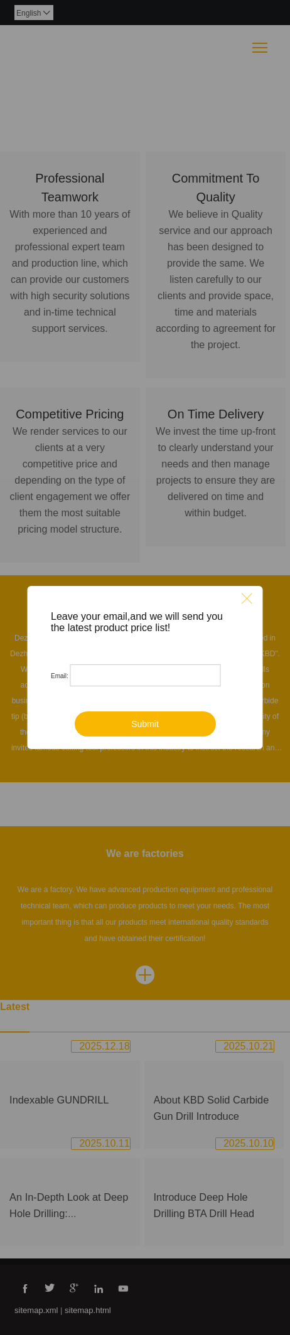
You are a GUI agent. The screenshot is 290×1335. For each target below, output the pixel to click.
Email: (59, 676)
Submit (145, 724)
